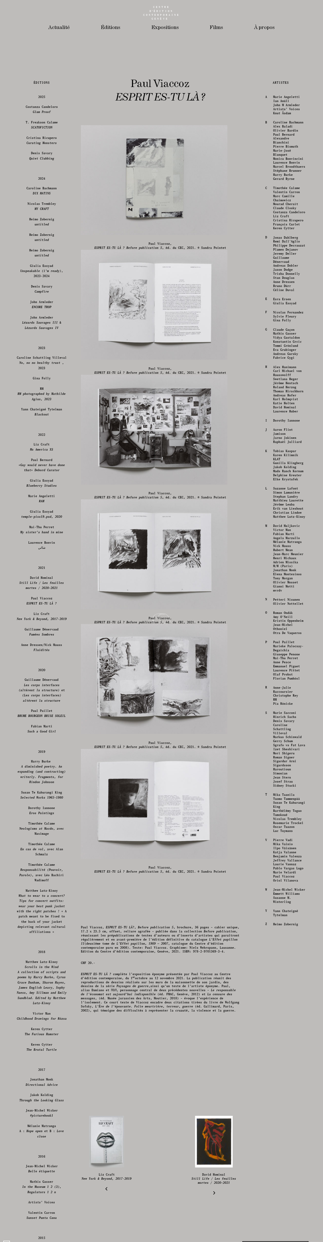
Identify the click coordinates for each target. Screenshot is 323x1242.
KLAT (276, 1221)
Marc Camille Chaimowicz (283, 960)
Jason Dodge (282, 1032)
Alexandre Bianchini (281, 903)
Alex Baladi (282, 889)
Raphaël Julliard (287, 1204)
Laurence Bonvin (286, 925)
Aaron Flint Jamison (282, 1194)
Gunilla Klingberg (288, 1225)
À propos (264, 27)
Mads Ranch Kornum (288, 1233)
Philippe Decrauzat (289, 1008)
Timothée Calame (286, 950)
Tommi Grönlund (285, 1108)
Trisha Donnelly (286, 1036)
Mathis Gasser (284, 1096)
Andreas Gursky (285, 1116)
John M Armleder (286, 867)
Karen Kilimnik (285, 1217)
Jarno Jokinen (284, 1200)
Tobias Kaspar (284, 1213)
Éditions (110, 27)
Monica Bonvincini (288, 921)
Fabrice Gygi (283, 1120)
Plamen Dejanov (285, 1012)
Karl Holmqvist (285, 1161)
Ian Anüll (281, 863)
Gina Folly (281, 1083)
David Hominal (284, 1170)
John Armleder (41, 1066)
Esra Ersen (281, 1061)
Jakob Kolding (284, 1229)
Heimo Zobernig (42, 984)
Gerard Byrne (283, 941)
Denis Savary (42, 918)
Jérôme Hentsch (285, 1145)
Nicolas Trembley (42, 968)
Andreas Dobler (285, 1028)
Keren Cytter (283, 991)
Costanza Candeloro (289, 974)
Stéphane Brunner (287, 933)
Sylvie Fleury (284, 1079)
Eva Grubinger (284, 1112)
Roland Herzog (284, 1149)
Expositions (165, 27)
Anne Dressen (283, 1044)
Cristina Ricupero (288, 983)
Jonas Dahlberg (285, 1000)
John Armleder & (42, 1085)
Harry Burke (282, 937)
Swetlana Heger (285, 1141)
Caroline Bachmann (288, 885)
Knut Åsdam (281, 875)
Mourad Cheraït (285, 966)
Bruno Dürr (281, 1048)
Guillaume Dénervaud (281, 1022)
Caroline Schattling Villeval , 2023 (42, 1125)
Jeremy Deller (284, 1016)
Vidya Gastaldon (286, 1100)
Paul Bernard (283, 897)
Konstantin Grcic (287, 1104)
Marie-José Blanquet (281, 915)
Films (216, 27)
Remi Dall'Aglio (286, 1004)
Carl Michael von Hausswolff (287, 1135)
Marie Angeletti (286, 859)
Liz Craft (281, 978)
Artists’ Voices (286, 871)
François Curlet (286, 987)
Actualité (59, 27)
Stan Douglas (283, 1040)
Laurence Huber (285, 1174)
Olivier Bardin (285, 893)
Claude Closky (284, 970)
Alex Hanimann (284, 1129)
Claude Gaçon (283, 1092)
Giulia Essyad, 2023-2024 (42, 1033)
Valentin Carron (286, 954)
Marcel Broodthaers (289, 929)
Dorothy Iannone (286, 1183)
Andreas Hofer (284, 1158)
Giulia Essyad (284, 1065)
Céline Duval (283, 1052)
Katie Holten (283, 1165)
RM (42, 1156)
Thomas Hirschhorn (288, 1154)
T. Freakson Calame (42, 887)
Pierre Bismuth (285, 909)
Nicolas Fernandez (288, 1075)
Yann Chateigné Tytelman (41, 1174)
